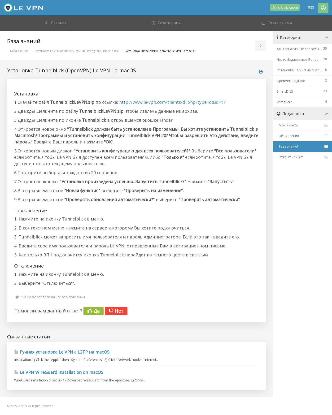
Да (93, 311)
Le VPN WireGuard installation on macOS (58, 372)
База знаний (19, 51)
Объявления (302, 136)
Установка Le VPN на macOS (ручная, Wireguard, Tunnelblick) (76, 51)
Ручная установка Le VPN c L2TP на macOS (61, 352)
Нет (116, 311)
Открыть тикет (302, 157)
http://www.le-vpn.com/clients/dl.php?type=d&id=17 (172, 102)
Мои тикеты (302, 125)
